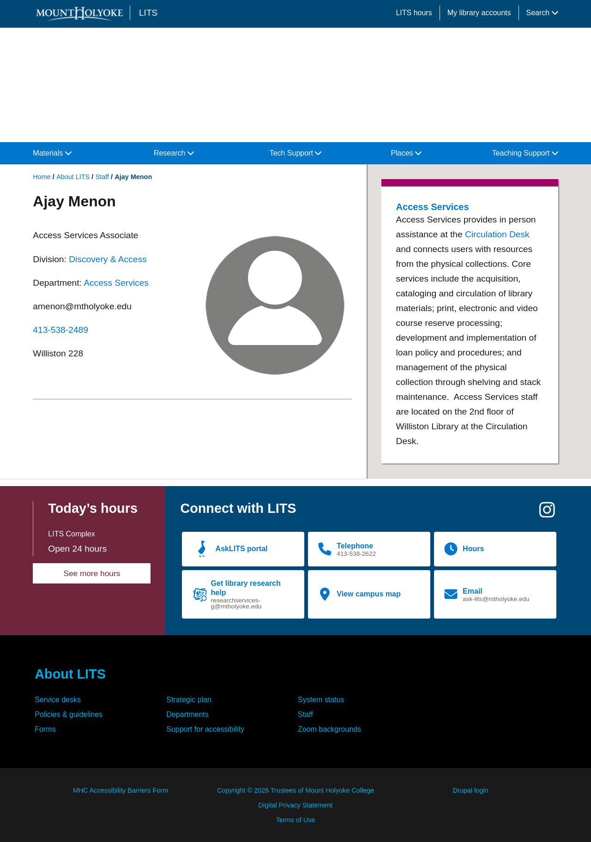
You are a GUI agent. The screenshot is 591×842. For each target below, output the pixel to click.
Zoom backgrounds (329, 729)
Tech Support (296, 153)
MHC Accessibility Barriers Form (120, 790)
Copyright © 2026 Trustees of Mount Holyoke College (295, 790)
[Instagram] (547, 513)
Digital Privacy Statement (296, 805)
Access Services (116, 283)
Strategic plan (188, 700)
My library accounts (479, 13)
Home (41, 176)
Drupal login (470, 790)
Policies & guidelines (69, 714)
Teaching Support (525, 153)
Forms (45, 729)
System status (321, 700)
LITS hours (414, 13)
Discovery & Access (107, 259)
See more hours (91, 573)
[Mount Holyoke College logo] (81, 13)
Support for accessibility (205, 729)
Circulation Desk (497, 234)
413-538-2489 (60, 330)
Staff (102, 176)
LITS (148, 13)
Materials (52, 153)
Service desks (58, 700)
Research (174, 153)
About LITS (73, 176)
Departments (187, 714)
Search (542, 13)
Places (406, 153)
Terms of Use (295, 820)
